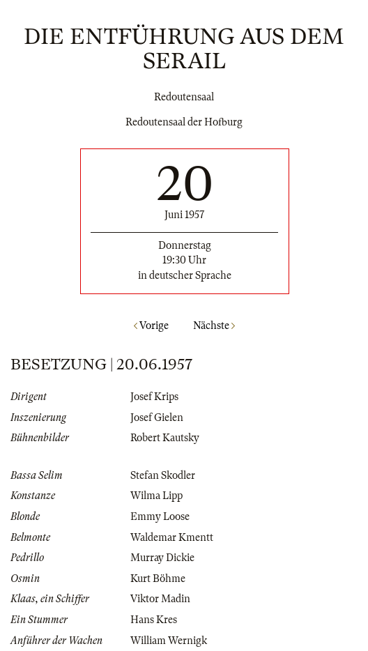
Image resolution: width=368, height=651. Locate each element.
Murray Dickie (162, 557)
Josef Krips (154, 396)
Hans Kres (153, 619)
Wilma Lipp (156, 495)
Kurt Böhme (157, 578)
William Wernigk (168, 640)
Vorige (151, 325)
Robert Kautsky (164, 437)
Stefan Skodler (162, 475)
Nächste (214, 325)
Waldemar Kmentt (171, 537)
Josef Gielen (156, 417)
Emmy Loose (160, 516)
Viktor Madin (160, 598)
